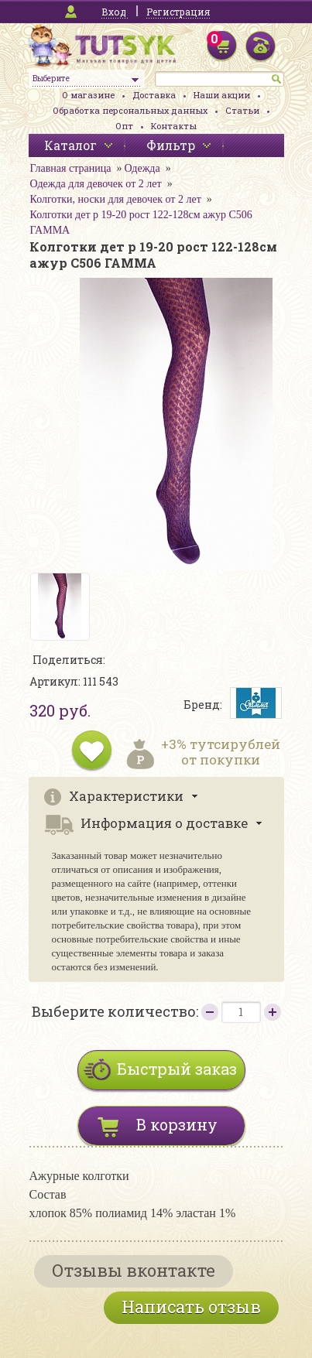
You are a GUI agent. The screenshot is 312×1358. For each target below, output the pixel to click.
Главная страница (70, 168)
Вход (113, 11)
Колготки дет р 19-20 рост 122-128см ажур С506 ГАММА (141, 222)
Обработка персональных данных (130, 110)
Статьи (242, 110)
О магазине (88, 95)
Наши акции (222, 95)
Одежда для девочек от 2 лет (96, 184)
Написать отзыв (191, 1306)
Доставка (154, 95)
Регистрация (178, 11)
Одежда (141, 168)
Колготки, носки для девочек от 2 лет (115, 199)
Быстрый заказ (177, 1069)
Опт (124, 126)
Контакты (174, 126)
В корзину (177, 1124)
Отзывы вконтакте (133, 1270)
